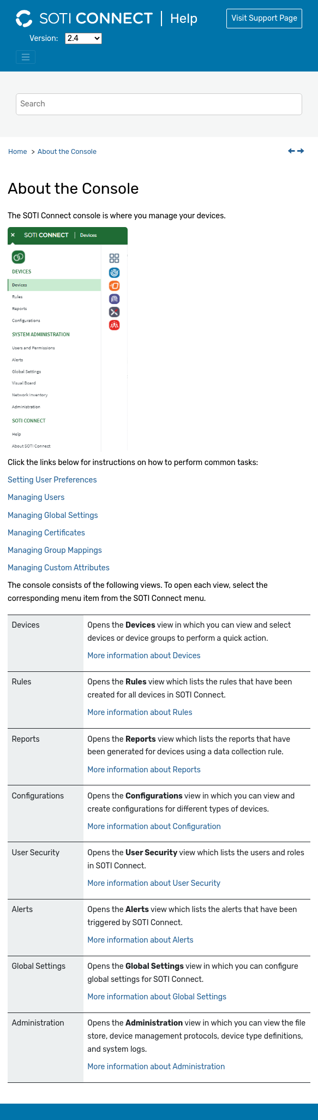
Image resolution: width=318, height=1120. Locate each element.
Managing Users (36, 497)
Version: (43, 38)
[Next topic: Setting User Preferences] (301, 152)
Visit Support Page (264, 18)
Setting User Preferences (52, 480)
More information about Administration (156, 1066)
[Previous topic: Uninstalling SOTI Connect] (292, 152)
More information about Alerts (140, 940)
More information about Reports (144, 770)
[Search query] (159, 104)
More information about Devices (143, 655)
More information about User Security (153, 883)
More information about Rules (139, 712)
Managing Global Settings (53, 515)
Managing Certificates (46, 533)
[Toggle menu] (25, 57)
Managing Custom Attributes (59, 568)
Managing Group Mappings (55, 550)
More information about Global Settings (156, 997)
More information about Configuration (154, 826)
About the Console (67, 151)
